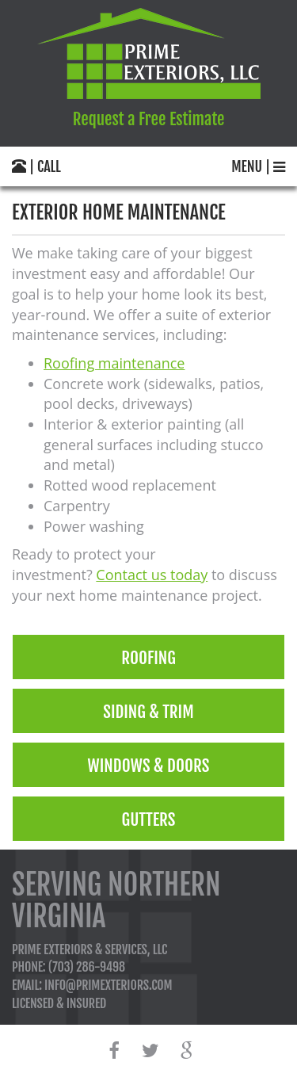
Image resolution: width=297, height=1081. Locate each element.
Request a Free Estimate (149, 119)
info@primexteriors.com (108, 985)
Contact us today (152, 574)
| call (36, 166)
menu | (258, 166)
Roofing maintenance (114, 362)
